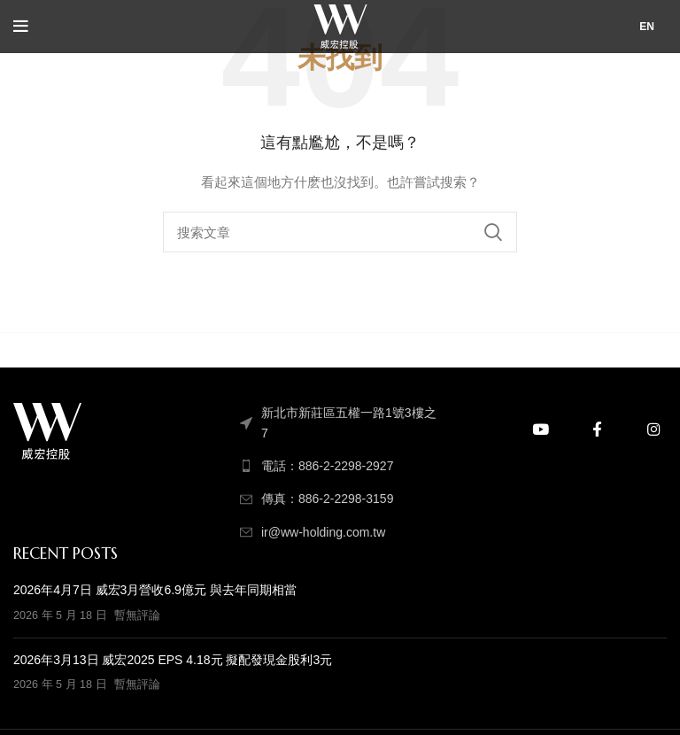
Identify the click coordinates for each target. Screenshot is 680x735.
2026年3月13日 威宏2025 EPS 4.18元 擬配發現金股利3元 (172, 660)
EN (646, 26)
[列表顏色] (340, 466)
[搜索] (340, 232)
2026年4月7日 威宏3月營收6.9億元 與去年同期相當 (155, 590)
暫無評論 (137, 615)
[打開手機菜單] (20, 26)
